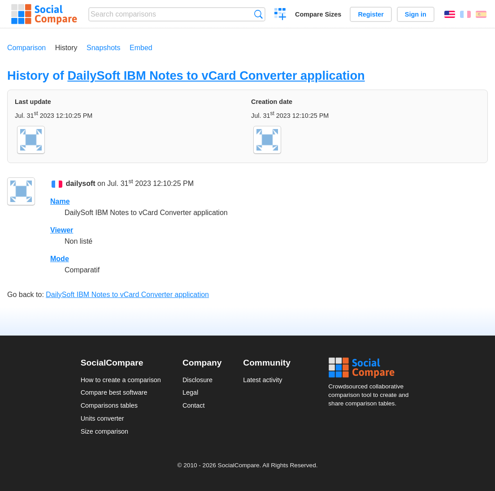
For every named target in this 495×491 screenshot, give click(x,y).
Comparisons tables (109, 405)
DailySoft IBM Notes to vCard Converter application (216, 75)
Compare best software (114, 392)
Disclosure (197, 379)
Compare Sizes (318, 14)
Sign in (415, 14)
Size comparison (104, 431)
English (449, 14)
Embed (141, 48)
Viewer (61, 230)
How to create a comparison (121, 379)
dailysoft (81, 184)
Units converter (102, 418)
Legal (190, 392)
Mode (59, 259)
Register (371, 14)
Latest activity (262, 379)
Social (371, 368)
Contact (193, 405)
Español (481, 14)
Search (258, 14)
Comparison (26, 48)
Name (60, 201)
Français (465, 14)
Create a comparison (280, 15)
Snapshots (104, 48)
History (66, 48)
